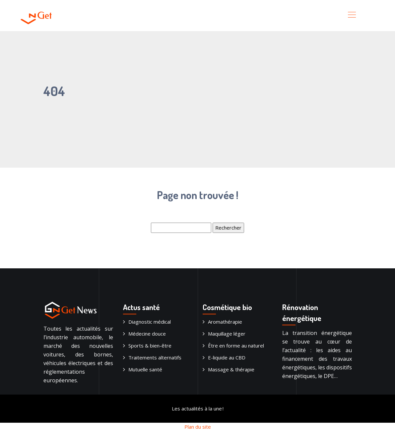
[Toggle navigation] (351, 15)
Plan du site (197, 426)
